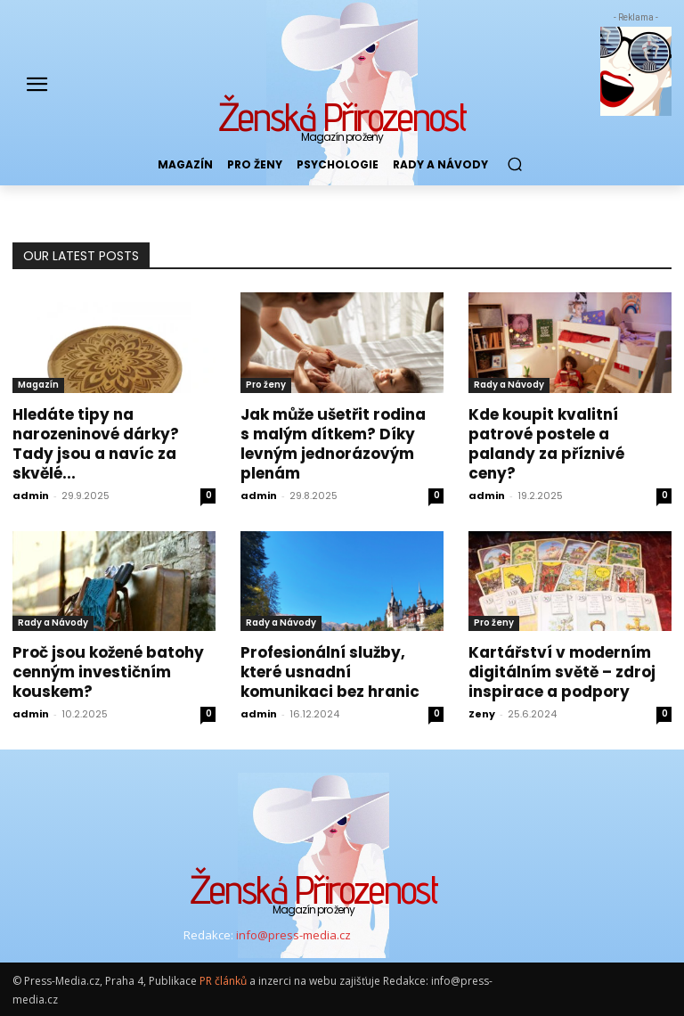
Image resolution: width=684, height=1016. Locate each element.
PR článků (223, 980)
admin (30, 495)
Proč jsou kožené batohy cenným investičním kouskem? (108, 672)
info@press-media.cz (293, 935)
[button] (514, 164)
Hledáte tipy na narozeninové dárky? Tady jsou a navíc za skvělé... (95, 444)
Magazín (38, 384)
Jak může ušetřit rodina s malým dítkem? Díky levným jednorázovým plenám (333, 444)
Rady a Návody (509, 384)
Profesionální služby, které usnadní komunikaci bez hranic (329, 672)
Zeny (481, 714)
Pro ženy (266, 384)
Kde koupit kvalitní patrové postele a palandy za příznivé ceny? (546, 444)
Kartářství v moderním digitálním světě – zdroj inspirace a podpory (562, 672)
